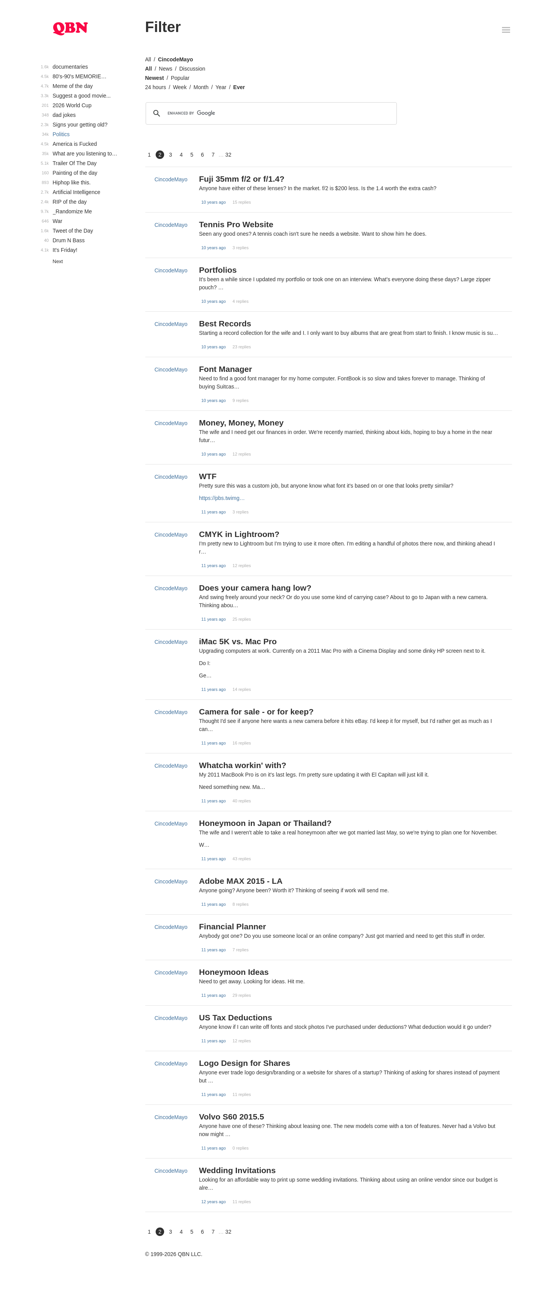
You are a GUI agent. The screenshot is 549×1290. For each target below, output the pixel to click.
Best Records (225, 323)
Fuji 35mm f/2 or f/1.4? (242, 178)
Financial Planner (232, 926)
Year (220, 87)
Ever (239, 87)
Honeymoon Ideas (234, 971)
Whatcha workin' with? (243, 765)
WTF (208, 476)
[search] (270, 113)
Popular (180, 78)
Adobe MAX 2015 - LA (241, 880)
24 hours (155, 87)
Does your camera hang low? (255, 587)
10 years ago (213, 202)
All (148, 59)
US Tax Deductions (235, 1017)
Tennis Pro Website (236, 224)
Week (180, 87)
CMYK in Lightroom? (239, 534)
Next (58, 261)
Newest (154, 78)
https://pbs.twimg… (222, 498)
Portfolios (218, 269)
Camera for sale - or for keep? (256, 711)
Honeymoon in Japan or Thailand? (265, 823)
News (165, 69)
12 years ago (213, 1201)
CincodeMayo (175, 59)
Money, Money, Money (241, 422)
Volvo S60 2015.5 (231, 1116)
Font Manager (225, 369)
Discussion (192, 69)
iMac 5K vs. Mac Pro (238, 641)
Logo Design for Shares (244, 1063)
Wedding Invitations (237, 1170)
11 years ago (213, 512)
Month (200, 87)
